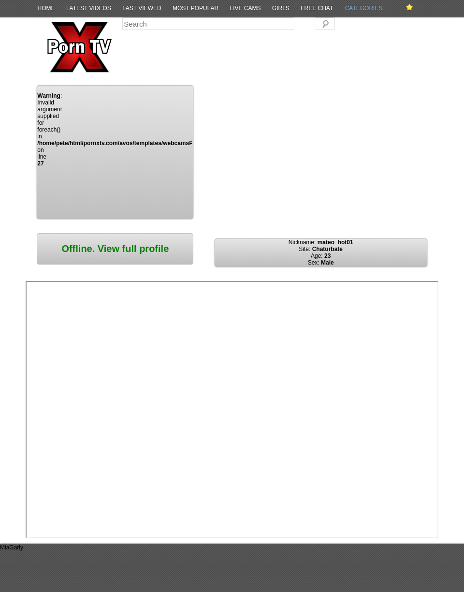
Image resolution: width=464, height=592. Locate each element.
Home (46, 8)
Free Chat (317, 8)
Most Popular (195, 8)
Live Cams (245, 8)
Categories (364, 8)
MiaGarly (11, 547)
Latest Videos (88, 8)
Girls (281, 8)
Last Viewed (141, 8)
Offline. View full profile (115, 248)
